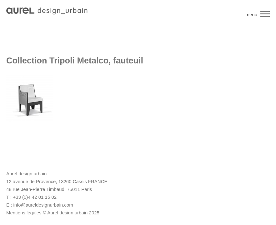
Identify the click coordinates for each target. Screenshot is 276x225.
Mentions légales (24, 212)
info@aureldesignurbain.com (43, 205)
